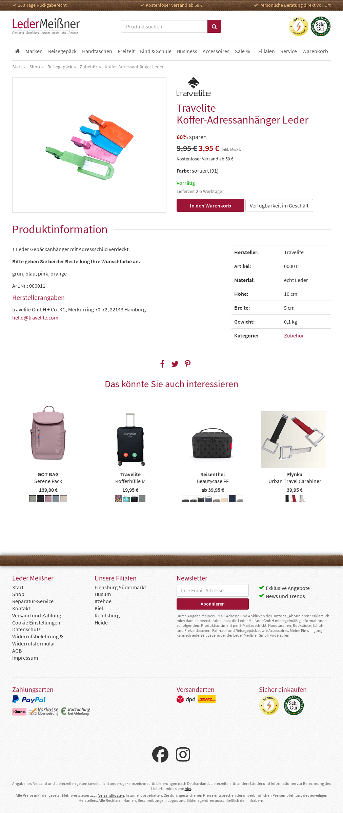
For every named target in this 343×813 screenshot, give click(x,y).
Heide (101, 622)
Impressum (25, 657)
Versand (210, 159)
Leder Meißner (46, 26)
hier (188, 788)
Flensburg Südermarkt (120, 587)
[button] (162, 364)
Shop (18, 594)
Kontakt (21, 608)
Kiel (99, 608)
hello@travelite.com (35, 317)
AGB (17, 650)
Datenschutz (26, 629)
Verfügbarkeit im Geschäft (279, 205)
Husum (103, 594)
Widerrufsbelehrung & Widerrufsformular (37, 640)
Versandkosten (111, 795)
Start (17, 587)
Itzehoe (103, 601)
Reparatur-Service (33, 601)
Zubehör (294, 335)
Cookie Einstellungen (36, 622)
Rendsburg (107, 615)
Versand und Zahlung (36, 615)
